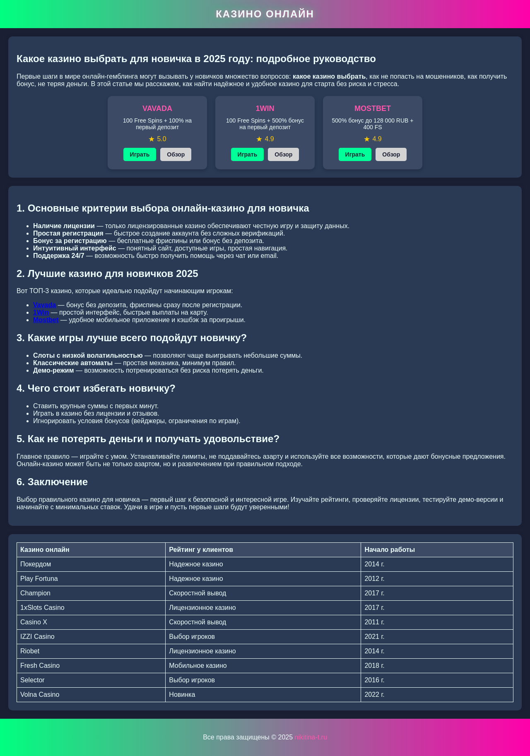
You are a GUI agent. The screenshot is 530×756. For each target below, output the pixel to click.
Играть (140, 154)
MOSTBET (372, 108)
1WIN (265, 108)
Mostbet (45, 319)
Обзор (176, 154)
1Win (41, 312)
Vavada (44, 304)
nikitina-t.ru (311, 737)
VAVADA (157, 108)
